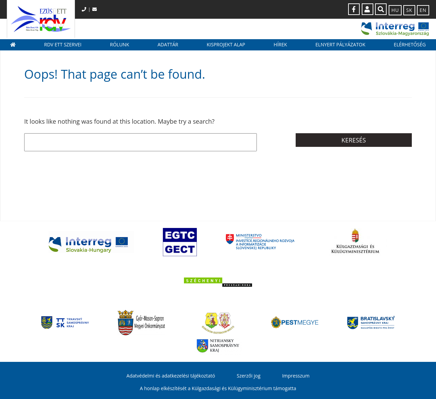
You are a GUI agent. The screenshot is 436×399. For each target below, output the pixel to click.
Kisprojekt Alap (226, 44)
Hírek (280, 44)
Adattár (167, 44)
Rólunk (119, 44)
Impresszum (295, 375)
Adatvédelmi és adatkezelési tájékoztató (170, 375)
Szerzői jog (249, 375)
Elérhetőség (410, 44)
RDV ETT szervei (63, 44)
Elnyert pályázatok (340, 44)
